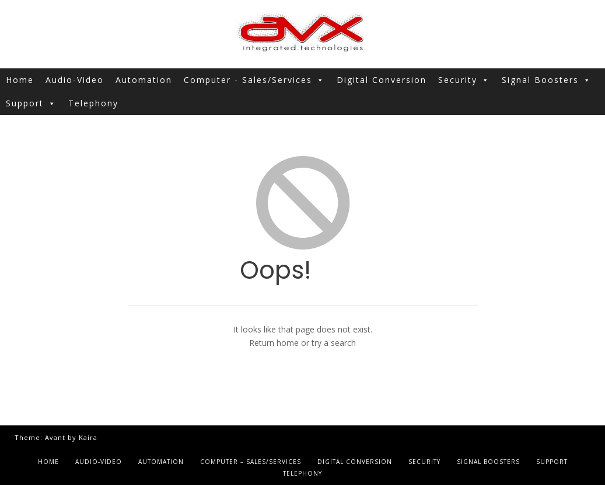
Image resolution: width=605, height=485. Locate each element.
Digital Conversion (381, 79)
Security (464, 80)
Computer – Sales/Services (250, 462)
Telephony (93, 103)
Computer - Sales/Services (254, 80)
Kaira (88, 437)
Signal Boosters (547, 80)
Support (31, 103)
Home (20, 79)
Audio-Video (75, 79)
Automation (144, 79)
